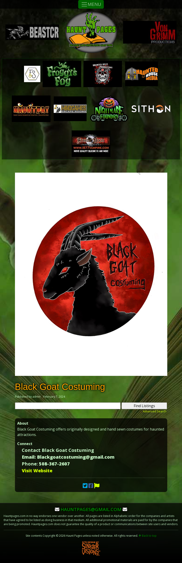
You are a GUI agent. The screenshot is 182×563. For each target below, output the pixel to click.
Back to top (148, 536)
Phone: (30, 464)
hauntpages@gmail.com (91, 509)
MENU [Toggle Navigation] (91, 4)
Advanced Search (154, 411)
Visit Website (37, 471)
